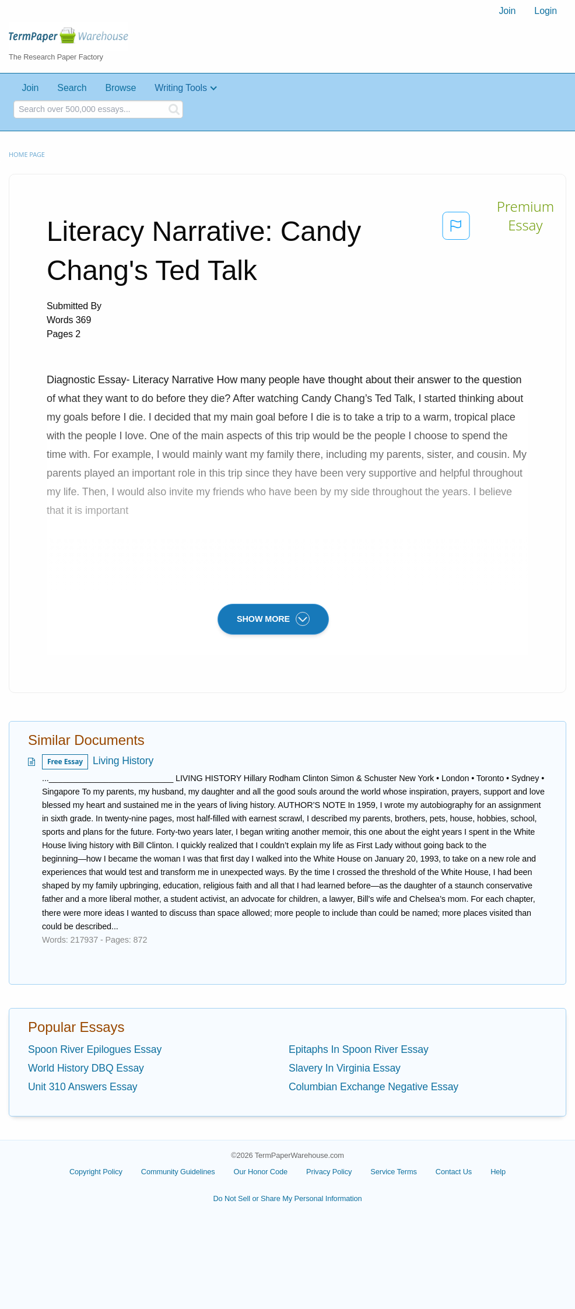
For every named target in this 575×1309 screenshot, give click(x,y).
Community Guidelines (178, 1171)
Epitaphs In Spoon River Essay (359, 1049)
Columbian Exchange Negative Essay (373, 1087)
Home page (27, 154)
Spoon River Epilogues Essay (95, 1049)
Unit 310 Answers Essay (83, 1087)
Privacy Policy (329, 1171)
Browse (120, 88)
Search (71, 88)
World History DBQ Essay (86, 1068)
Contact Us (454, 1171)
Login (545, 11)
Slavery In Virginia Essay (345, 1068)
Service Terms (393, 1171)
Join (507, 11)
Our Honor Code (261, 1171)
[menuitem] (507, 11)
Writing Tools (181, 88)
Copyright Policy (95, 1171)
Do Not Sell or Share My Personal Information (287, 1198)
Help (498, 1171)
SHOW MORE (273, 619)
